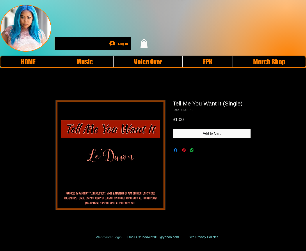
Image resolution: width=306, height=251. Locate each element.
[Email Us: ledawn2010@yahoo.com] (153, 237)
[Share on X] (200, 150)
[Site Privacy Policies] (203, 237)
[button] (144, 43)
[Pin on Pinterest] (184, 150)
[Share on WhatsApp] (192, 150)
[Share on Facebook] (175, 150)
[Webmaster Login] (108, 237)
